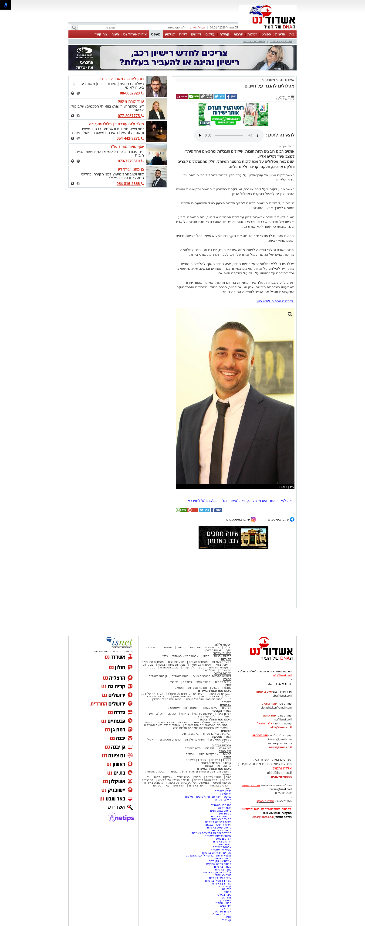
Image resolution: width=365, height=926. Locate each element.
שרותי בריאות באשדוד (218, 836)
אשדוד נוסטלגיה (221, 736)
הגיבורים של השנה (220, 693)
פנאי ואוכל (183, 777)
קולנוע (170, 34)
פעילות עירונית (203, 713)
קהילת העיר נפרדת (208, 716)
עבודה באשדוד (222, 866)
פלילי (206, 656)
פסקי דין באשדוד (254, 41)
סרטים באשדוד (218, 785)
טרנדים (190, 754)
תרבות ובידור (222, 673)
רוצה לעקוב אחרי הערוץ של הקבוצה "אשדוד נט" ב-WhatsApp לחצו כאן (240, 501)
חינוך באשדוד (197, 785)
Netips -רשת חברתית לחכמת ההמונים (208, 855)
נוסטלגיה (178, 687)
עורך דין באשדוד (221, 883)
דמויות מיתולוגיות (195, 739)
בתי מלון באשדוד (221, 805)
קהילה (225, 34)
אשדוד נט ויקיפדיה (219, 861)
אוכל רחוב (209, 670)
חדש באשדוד (193, 748)
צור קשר (101, 34)
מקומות (181, 647)
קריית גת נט (224, 886)
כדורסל (187, 682)
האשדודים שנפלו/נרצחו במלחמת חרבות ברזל (200, 728)
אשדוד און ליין (223, 911)
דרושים (196, 34)
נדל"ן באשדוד (223, 791)
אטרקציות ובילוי (208, 754)
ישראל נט (225, 794)
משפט (155, 34)
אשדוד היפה (223, 713)
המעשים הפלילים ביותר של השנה (188, 782)
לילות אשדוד (209, 707)
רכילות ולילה (223, 644)
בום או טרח (212, 647)
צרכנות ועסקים (221, 745)
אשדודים (195, 647)
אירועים (226, 707)
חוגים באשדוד (180, 676)
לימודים (209, 748)
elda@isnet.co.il (281, 727)
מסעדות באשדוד (221, 819)
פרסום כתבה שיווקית (218, 864)
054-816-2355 (130, 184)
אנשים (168, 647)
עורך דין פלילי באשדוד (217, 880)
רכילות (252, 34)
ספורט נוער (203, 682)
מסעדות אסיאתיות (201, 664)
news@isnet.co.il (280, 747)
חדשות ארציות (222, 656)
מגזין (228, 685)
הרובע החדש (223, 903)
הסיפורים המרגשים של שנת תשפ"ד (206, 725)
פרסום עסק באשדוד (218, 827)
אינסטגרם (174, 707)
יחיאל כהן (225, 900)
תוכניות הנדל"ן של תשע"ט (173, 780)
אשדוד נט (286, 80)
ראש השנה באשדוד (205, 780)
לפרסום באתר (176, 27)
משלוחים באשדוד (220, 816)
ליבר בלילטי (224, 894)
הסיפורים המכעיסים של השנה (204, 699)
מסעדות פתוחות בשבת (171, 664)
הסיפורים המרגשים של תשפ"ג (186, 693)
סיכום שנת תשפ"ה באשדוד (213, 768)
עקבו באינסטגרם (241, 519)
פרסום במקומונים (220, 810)
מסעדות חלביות (198, 662)
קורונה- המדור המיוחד (217, 765)
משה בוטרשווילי (222, 914)
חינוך (115, 34)
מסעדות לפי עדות (193, 667)
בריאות (185, 713)
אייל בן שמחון (223, 799)
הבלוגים (226, 731)
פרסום (227, 892)
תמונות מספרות (197, 687)
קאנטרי (226, 920)
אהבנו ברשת (213, 777)
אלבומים (225, 705)
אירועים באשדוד (221, 838)
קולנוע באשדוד (158, 676)
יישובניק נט (224, 808)
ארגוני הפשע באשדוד (185, 656)
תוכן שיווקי (225, 748)
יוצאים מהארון (213, 650)
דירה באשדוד (223, 875)
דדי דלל (226, 908)
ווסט (228, 917)
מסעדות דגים (176, 662)
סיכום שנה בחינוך (208, 696)
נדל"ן (165, 656)
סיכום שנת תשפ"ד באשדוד (214, 719)
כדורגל (174, 682)
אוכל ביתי (222, 664)
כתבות (227, 687)
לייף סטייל (225, 751)
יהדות (197, 777)
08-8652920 (132, 93)
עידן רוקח (282, 146)
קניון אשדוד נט (174, 785)
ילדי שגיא (225, 906)
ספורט (266, 34)
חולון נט (226, 889)
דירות (183, 34)
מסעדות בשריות (221, 662)
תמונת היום (191, 707)
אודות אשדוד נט (135, 34)
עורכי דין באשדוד (281, 41)
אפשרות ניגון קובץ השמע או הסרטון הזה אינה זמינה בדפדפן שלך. (229, 135)
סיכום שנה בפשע (183, 696)
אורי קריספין (259, 735)
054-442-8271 (130, 138)
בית (291, 34)
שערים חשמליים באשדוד (216, 852)
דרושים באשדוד (222, 841)
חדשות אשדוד (222, 653)
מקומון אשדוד (223, 813)
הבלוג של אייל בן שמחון (217, 733)
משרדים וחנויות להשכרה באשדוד (211, 833)
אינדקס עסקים (163, 777)
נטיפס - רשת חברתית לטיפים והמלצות (208, 796)
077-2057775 (131, 116)
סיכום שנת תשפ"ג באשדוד (214, 690)
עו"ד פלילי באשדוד (219, 878)
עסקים (210, 34)
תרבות (238, 34)
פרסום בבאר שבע (220, 830)
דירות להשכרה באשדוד (217, 824)
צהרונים (226, 897)
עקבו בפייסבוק (281, 519)
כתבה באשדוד (222, 869)
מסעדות (226, 659)
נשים (228, 777)
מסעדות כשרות (169, 667)
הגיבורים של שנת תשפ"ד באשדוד (210, 722)
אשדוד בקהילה (221, 711)
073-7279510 (131, 161)
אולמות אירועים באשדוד (216, 872)
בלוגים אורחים (190, 733)
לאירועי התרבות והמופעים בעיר (212, 676)
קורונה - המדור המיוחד (216, 763)
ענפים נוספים (223, 682)
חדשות (280, 34)
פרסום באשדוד (221, 858)
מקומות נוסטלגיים (220, 739)
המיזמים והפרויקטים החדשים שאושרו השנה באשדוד (199, 771)
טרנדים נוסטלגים (170, 739)
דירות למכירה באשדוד (218, 822)
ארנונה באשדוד (222, 847)
